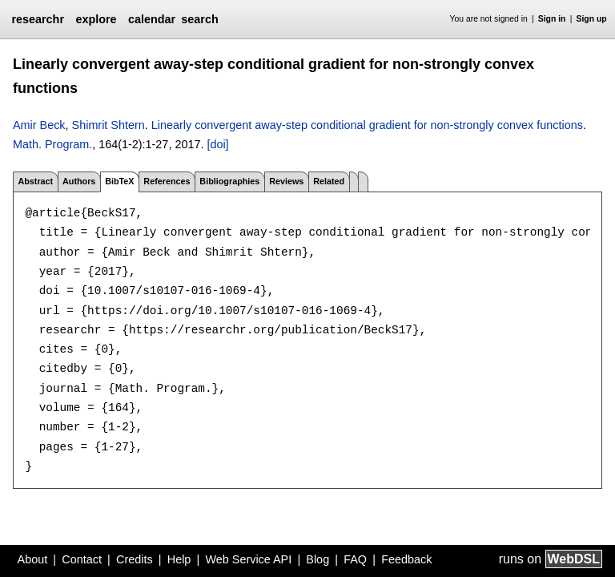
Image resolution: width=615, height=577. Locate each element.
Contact (82, 559)
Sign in (552, 18)
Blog (317, 559)
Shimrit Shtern (108, 125)
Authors (78, 181)
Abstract (35, 181)
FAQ (355, 559)
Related (328, 181)
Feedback (406, 559)
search (199, 19)
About (33, 559)
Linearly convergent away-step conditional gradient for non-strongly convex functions (367, 125)
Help (179, 559)
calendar (151, 19)
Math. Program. (52, 144)
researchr (37, 19)
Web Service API (248, 559)
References (166, 181)
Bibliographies (229, 181)
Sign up (592, 18)
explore (95, 19)
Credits (134, 559)
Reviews (286, 181)
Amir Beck (39, 125)
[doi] (217, 144)
